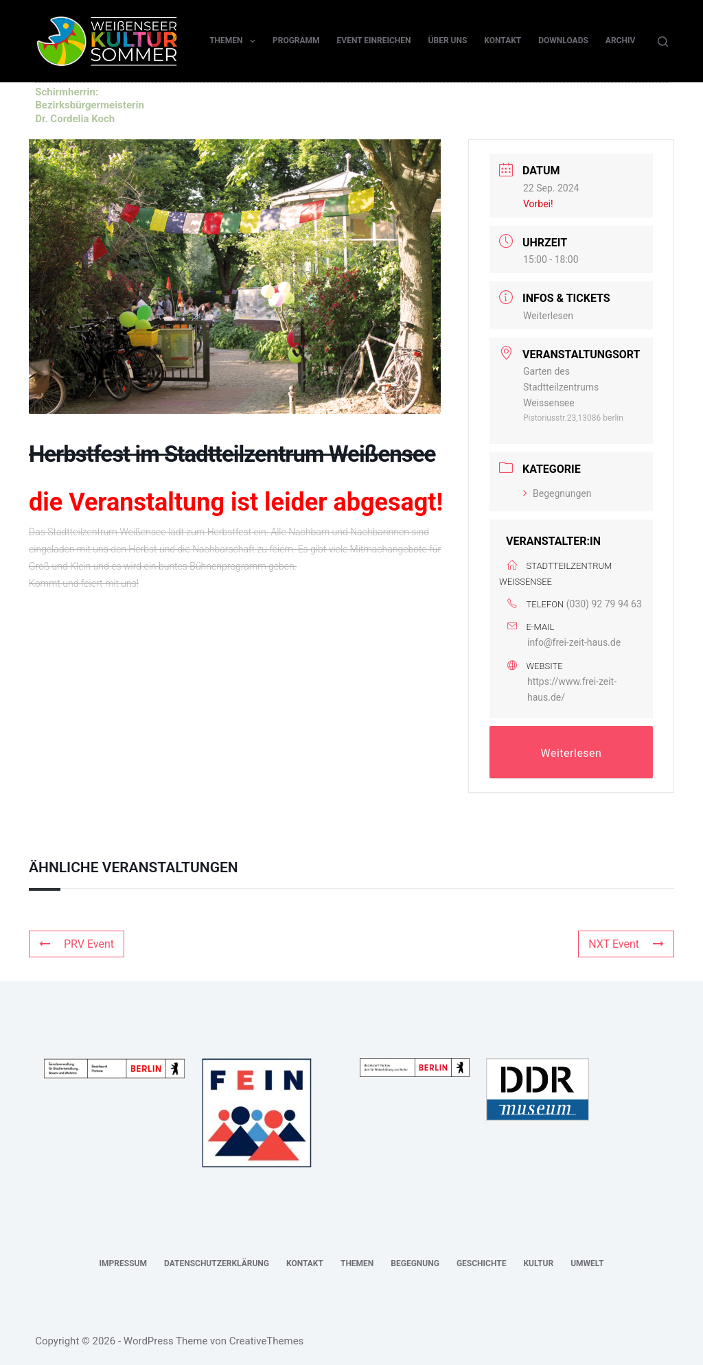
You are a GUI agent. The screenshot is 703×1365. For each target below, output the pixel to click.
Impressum (123, 1263)
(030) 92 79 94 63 (604, 603)
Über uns (448, 40)
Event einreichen (374, 40)
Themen (235, 41)
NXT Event (626, 943)
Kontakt (502, 40)
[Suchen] (663, 41)
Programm (296, 40)
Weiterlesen (548, 315)
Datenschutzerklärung (216, 1263)
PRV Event (76, 943)
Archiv (620, 40)
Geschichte (482, 1263)
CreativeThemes (266, 1341)
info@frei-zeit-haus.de (574, 642)
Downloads (563, 40)
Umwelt (587, 1263)
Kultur (538, 1263)
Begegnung (415, 1263)
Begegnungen (557, 493)
